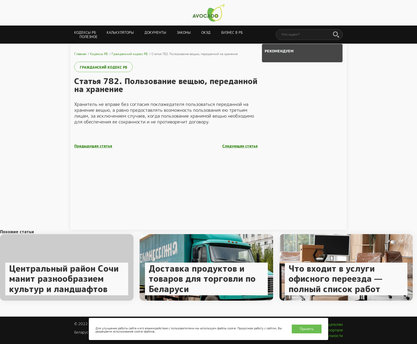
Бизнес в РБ (232, 32)
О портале (334, 330)
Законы (184, 32)
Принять (307, 328)
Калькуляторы (120, 32)
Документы (155, 32)
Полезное (89, 36)
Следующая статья (240, 146)
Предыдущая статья (93, 146)
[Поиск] (336, 34)
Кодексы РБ (85, 32)
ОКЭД (206, 32)
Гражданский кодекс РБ (103, 67)
